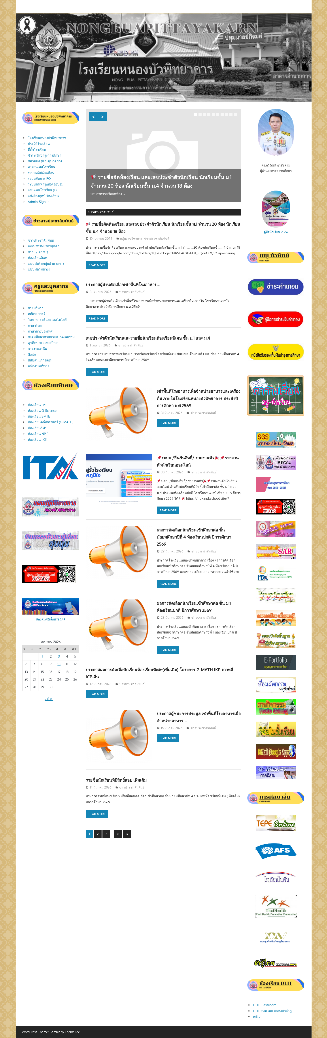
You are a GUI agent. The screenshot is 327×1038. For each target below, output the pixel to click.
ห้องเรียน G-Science (42, 410)
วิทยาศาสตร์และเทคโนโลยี (47, 320)
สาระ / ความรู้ (38, 252)
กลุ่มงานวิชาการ (131, 238)
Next (102, 116)
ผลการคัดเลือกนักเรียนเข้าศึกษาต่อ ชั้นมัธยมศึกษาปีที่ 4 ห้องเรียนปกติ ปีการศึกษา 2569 (197, 536)
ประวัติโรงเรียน (39, 144)
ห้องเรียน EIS (37, 405)
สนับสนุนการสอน (40, 360)
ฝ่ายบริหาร (35, 308)
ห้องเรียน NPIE (38, 434)
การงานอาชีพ (37, 349)
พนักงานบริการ (38, 366)
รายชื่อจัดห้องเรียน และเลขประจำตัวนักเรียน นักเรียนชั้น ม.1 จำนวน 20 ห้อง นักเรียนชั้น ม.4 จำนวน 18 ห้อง (162, 176)
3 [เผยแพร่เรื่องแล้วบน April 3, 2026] (59, 656)
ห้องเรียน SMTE (39, 416)
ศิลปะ (32, 354)
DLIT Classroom (264, 1005)
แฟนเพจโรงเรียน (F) (42, 190)
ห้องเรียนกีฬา (37, 428)
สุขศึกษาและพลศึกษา (43, 343)
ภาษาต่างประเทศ (40, 331)
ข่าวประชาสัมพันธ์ (156, 238)
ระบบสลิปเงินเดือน (41, 173)
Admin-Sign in (38, 202)
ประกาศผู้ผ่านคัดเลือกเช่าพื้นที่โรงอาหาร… (131, 284)
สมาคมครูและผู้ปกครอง (45, 161)
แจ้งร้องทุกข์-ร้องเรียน (43, 196)
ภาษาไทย (35, 325)
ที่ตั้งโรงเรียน (37, 149)
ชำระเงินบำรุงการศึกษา (44, 155)
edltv (257, 1017)
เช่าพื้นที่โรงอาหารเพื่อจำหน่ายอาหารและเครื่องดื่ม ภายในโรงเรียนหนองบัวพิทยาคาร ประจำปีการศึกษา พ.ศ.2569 (197, 398)
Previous (93, 116)
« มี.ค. (49, 699)
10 (235, 114)
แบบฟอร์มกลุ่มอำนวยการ (46, 263)
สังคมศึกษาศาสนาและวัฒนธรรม (51, 337)
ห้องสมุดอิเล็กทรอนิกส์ (50, 619)
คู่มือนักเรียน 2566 (276, 232)
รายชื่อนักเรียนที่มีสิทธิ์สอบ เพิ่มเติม (122, 780)
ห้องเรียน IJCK (37, 439)
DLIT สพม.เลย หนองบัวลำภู (272, 1011)
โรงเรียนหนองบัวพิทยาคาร (47, 138)
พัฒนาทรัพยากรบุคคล (43, 246)
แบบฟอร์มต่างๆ (39, 269)
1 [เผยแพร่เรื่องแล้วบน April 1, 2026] (42, 656)
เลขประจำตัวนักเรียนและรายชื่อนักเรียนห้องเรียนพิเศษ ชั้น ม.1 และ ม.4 (160, 338)
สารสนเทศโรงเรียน (41, 167)
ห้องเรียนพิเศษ (38, 258)
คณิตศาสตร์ (36, 314)
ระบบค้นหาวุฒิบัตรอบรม (45, 184)
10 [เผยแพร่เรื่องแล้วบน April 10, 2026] (58, 664)
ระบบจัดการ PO (39, 178)
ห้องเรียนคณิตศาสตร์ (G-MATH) (50, 422)
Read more (97, 265)
